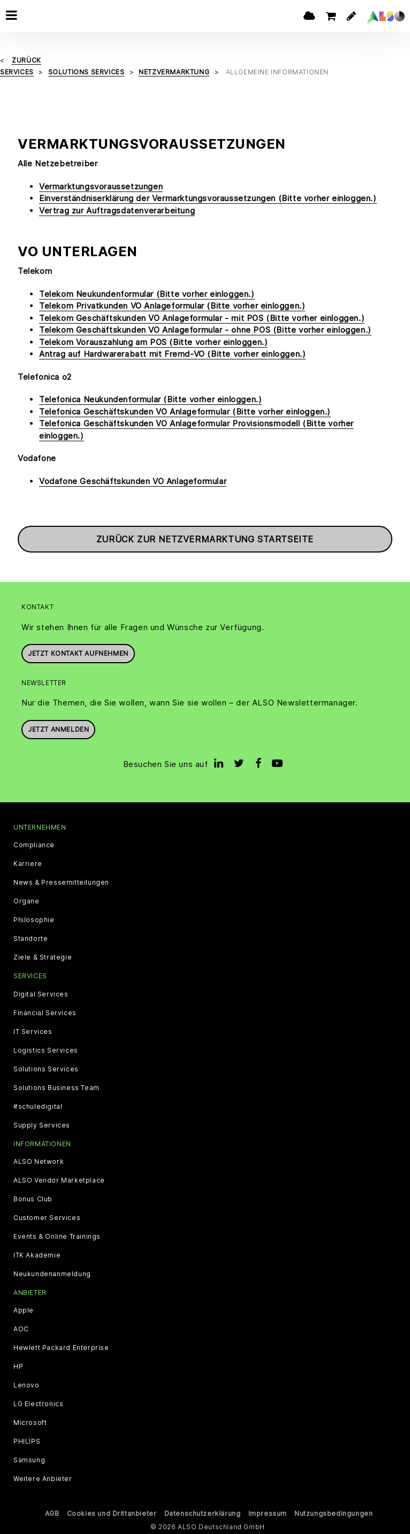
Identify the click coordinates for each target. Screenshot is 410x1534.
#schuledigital (37, 1106)
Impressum (267, 1513)
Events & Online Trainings (57, 1236)
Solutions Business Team (56, 1087)
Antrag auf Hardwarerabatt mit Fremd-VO (172, 354)
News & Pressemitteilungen (61, 882)
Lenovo (26, 1385)
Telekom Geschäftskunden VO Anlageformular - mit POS (202, 317)
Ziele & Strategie (42, 957)
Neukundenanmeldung (52, 1273)
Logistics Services (45, 1050)
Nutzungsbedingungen (333, 1513)
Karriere (27, 864)
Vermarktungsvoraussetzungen (101, 186)
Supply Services (41, 1125)
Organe (26, 901)
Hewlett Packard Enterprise (61, 1347)
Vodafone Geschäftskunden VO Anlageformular (132, 480)
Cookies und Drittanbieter (112, 1513)
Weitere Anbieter (42, 1478)
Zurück (26, 60)
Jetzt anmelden (58, 729)
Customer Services (46, 1217)
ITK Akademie (36, 1255)
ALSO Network (38, 1161)
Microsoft (30, 1422)
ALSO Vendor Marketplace (59, 1180)
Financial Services (45, 1012)
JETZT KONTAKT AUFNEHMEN (78, 653)
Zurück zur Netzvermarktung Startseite (205, 539)
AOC (21, 1328)
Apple (23, 1310)
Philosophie (34, 920)
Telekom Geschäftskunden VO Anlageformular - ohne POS (205, 330)
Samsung (29, 1459)
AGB (52, 1513)
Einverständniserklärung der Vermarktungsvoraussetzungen (208, 198)
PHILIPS (26, 1441)
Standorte (30, 938)
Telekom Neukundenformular (147, 293)
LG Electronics (38, 1403)
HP (18, 1366)
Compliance (34, 845)
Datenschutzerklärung (202, 1513)
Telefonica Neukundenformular (150, 399)
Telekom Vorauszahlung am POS (153, 341)
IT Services (32, 1031)
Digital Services (41, 994)
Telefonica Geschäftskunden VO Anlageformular (185, 411)
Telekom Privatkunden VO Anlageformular (172, 306)
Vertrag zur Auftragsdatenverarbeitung (117, 210)
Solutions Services (46, 1068)
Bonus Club (32, 1198)
